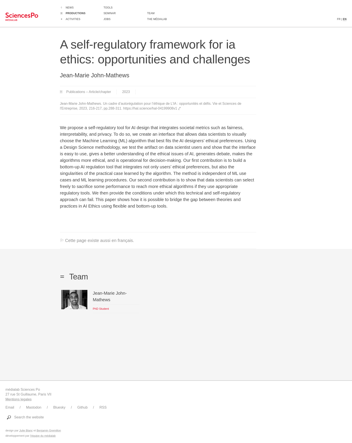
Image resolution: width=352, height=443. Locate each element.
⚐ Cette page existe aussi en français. (97, 240)
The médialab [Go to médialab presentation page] (157, 19)
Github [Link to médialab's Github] (82, 407)
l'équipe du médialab (43, 435)
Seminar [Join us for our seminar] (110, 13)
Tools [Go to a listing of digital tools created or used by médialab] (108, 7)
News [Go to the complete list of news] (70, 7)
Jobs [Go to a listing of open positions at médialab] (107, 19)
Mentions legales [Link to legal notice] (18, 399)
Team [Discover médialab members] (151, 13)
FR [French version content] (338, 19)
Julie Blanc (26, 430)
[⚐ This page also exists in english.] (158, 240)
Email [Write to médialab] (9, 407)
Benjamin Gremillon (49, 430)
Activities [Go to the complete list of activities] (73, 19)
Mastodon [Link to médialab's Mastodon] (33, 407)
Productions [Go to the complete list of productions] (75, 13)
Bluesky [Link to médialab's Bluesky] (59, 407)
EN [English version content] (345, 19)
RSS (103, 407)
